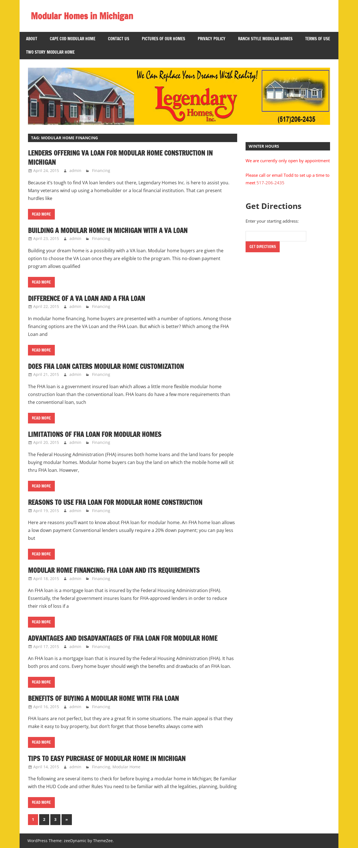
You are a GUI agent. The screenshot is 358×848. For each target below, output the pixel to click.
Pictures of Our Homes (163, 39)
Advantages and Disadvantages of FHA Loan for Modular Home (124, 638)
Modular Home (126, 766)
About (31, 39)
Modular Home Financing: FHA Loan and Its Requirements (116, 570)
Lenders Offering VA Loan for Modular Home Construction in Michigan (123, 157)
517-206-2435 (270, 182)
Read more (41, 214)
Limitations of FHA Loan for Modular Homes (95, 434)
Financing (101, 170)
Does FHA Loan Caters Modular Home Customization (107, 366)
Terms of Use (317, 39)
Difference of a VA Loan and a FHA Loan (87, 298)
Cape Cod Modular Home (72, 39)
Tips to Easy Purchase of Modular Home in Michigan (108, 758)
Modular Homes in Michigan (82, 16)
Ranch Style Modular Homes (265, 39)
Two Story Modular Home (50, 52)
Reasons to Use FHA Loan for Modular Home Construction (117, 502)
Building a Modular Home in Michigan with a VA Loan (109, 230)
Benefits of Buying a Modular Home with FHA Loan (105, 698)
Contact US (118, 39)
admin (75, 170)
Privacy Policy (211, 39)
